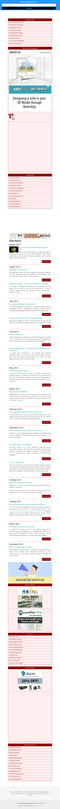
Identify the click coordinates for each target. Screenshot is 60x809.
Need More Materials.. (15, 206)
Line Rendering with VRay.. (16, 649)
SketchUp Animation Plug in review (22, 527)
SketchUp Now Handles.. (15, 747)
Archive (13, 793)
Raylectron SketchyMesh (18, 392)
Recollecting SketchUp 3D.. (16, 196)
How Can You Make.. (14, 752)
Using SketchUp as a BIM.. (16, 35)
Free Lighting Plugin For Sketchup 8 (22, 304)
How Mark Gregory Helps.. (16, 190)
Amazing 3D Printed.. (14, 660)
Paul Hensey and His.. (15, 180)
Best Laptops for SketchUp (16, 641)
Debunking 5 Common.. (15, 185)
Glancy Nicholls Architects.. (16, 182)
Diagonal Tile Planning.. (15, 657)
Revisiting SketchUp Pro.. (15, 779)
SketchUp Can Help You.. (15, 639)
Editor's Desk (20, 793)
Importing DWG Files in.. (15, 201)
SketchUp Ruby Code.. (15, 177)
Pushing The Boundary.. (15, 652)
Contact (30, 795)
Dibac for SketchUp (16, 334)
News (45, 793)
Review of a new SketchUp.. (16, 663)
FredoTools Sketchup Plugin (16, 773)
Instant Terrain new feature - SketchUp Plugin (26, 318)
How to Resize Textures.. (15, 644)
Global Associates (37, 805)
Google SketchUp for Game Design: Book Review (27, 504)
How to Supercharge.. (14, 765)
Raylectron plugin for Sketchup (20, 483)
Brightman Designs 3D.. (15, 204)
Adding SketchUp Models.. (16, 758)
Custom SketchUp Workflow (16, 22)
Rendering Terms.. (14, 193)
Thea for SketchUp (16, 462)
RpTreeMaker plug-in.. (15, 771)
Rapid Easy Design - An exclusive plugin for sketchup (28, 284)
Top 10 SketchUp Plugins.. (15, 768)
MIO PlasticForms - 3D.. (15, 776)
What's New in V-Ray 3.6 (15, 43)
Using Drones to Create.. (15, 30)
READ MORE (46, 261)
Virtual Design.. (13, 755)
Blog (32, 793)
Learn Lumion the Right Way (16, 40)
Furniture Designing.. (14, 38)
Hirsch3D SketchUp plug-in (19, 371)
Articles (27, 793)
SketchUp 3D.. (13, 198)
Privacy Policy (18, 792)
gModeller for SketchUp (18, 270)
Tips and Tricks (39, 793)
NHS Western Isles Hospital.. (16, 24)
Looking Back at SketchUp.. (16, 32)
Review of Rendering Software (20, 547)
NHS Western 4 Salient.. (15, 27)
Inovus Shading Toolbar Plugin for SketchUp (25, 412)
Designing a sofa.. (14, 636)
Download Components (42, 792)
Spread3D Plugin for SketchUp (20, 444)
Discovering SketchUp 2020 (16, 647)
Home (11, 792)
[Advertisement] (30, 146)
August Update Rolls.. (15, 760)
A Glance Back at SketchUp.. (16, 188)
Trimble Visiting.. (13, 655)
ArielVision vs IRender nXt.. (16, 763)
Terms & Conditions (29, 792)
